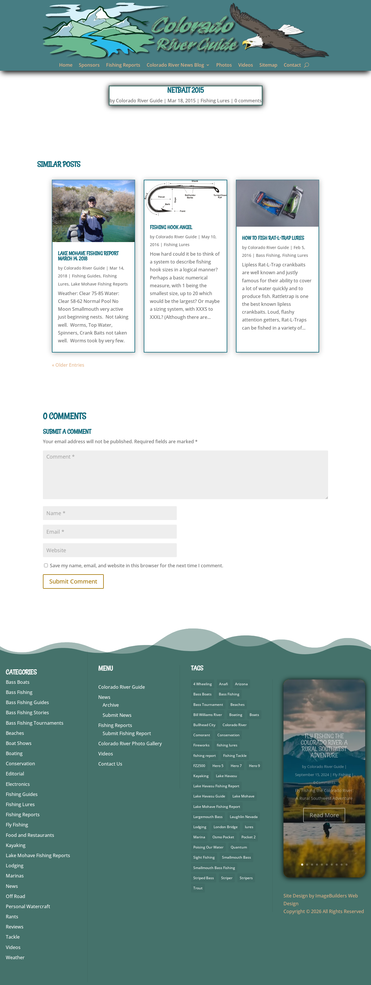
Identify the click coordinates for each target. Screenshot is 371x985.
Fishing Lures (215, 100)
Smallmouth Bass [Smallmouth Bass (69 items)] (236, 857)
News (12, 886)
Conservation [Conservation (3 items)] (228, 735)
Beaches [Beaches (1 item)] (237, 704)
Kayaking (16, 845)
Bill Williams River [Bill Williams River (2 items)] (207, 714)
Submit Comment (73, 581)
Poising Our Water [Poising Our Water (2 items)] (208, 847)
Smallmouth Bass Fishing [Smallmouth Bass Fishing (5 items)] (214, 867)
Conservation (20, 763)
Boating (14, 753)
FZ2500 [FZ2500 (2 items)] (199, 765)
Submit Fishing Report (127, 733)
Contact (292, 65)
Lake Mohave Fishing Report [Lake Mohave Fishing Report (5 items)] (216, 806)
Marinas (15, 876)
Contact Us (110, 764)
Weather (15, 957)
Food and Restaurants (30, 835)
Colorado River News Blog (175, 65)
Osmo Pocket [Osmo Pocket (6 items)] (223, 837)
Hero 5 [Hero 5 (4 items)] (217, 765)
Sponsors (89, 65)
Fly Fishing (17, 825)
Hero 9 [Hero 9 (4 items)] (254, 765)
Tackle (13, 937)
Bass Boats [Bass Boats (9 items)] (202, 694)
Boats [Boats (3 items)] (254, 714)
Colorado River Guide (139, 100)
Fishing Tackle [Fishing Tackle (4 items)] (235, 755)
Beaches (15, 733)
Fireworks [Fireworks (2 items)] (201, 745)
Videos (245, 65)
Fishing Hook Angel (171, 227)
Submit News (117, 715)
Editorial (15, 773)
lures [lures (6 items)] (249, 826)
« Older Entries (68, 365)
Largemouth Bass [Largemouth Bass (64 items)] (208, 816)
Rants (12, 916)
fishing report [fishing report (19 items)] (204, 755)
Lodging (14, 865)
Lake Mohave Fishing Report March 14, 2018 (88, 256)
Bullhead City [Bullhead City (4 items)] (204, 724)
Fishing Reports (123, 65)
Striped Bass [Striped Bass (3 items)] (203, 877)
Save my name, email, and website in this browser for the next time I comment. (136, 565)
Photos (224, 65)
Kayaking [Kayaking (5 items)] (201, 775)
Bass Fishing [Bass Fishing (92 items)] (229, 694)
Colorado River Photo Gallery (130, 743)
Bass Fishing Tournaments (34, 723)
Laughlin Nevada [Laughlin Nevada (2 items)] (244, 816)
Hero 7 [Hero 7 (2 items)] (236, 765)
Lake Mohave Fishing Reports (99, 284)
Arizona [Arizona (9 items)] (241, 683)
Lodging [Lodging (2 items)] (199, 826)
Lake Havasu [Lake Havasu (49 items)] (226, 775)
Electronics (18, 784)
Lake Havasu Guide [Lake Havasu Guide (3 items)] (209, 796)
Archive (111, 705)
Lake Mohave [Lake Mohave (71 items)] (243, 796)
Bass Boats (18, 682)
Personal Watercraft (28, 906)
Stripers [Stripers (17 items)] (246, 877)
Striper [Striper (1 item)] (226, 877)
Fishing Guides (86, 276)
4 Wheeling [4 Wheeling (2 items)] (202, 683)
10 (346, 865)
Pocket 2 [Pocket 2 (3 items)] (248, 837)
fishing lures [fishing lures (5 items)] (227, 745)
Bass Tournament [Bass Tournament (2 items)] (208, 704)
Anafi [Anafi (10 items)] (223, 683)
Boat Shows (19, 743)
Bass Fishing (268, 255)
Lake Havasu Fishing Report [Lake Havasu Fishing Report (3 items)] (216, 786)
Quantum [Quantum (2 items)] (239, 847)
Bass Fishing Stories (27, 712)
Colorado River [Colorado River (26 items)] (235, 724)
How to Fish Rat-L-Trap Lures (273, 238)
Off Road (15, 896)
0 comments (248, 100)
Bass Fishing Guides (27, 702)
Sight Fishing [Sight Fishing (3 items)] (204, 857)
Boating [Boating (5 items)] (235, 714)
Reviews (14, 927)
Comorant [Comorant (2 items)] (201, 735)
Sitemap (268, 65)
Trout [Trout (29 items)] (198, 888)
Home (65, 65)
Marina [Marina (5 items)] (199, 837)
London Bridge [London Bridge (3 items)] (226, 826)
